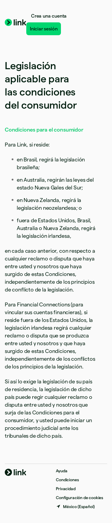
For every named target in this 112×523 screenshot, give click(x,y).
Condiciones (67, 480)
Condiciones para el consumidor (44, 129)
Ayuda (61, 471)
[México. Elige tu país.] (75, 507)
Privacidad (65, 489)
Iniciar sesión (43, 28)
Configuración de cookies (79, 498)
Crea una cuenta (49, 15)
